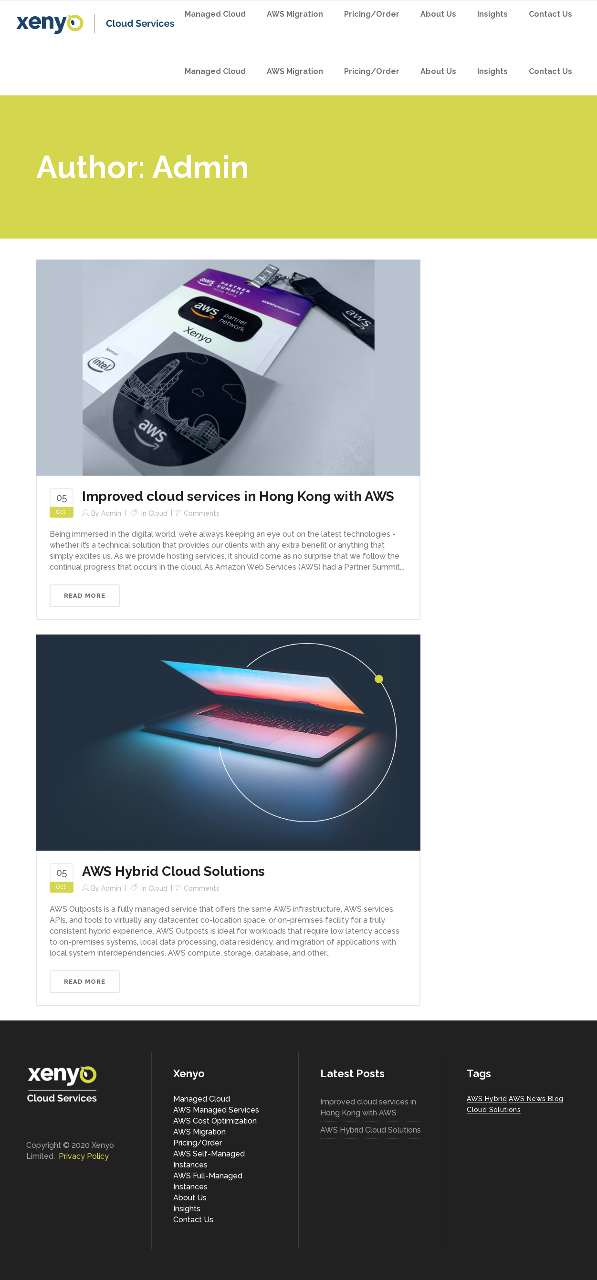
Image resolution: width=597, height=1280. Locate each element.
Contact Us (193, 1219)
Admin (111, 513)
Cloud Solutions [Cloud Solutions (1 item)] (494, 1109)
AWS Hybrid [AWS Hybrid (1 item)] (487, 1099)
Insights (186, 1208)
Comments (202, 513)
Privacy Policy (84, 1156)
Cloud (158, 513)
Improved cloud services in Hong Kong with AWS (238, 496)
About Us (190, 1197)
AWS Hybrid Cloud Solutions (173, 871)
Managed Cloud (201, 1098)
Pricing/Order (197, 1142)
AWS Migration (199, 1131)
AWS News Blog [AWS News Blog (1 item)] (536, 1099)
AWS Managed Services (216, 1109)
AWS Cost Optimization (215, 1120)
